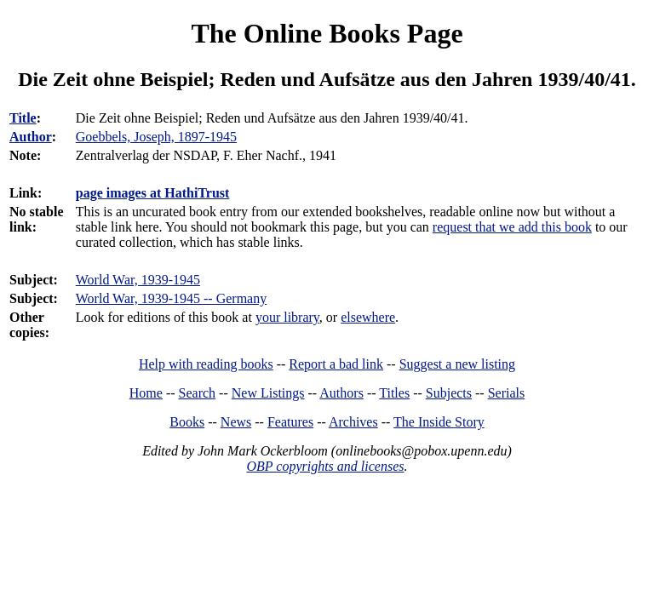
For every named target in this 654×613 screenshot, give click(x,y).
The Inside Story (439, 422)
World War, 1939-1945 (138, 279)
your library (287, 317)
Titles (394, 393)
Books (186, 422)
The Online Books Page (326, 33)
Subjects (449, 393)
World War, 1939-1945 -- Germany (171, 298)
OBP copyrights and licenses (325, 466)
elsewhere (368, 317)
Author (30, 136)
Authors (341, 393)
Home (146, 393)
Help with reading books (206, 364)
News (236, 422)
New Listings (268, 393)
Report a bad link (336, 364)
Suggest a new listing (457, 364)
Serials (506, 393)
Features (290, 422)
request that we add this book (512, 227)
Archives (353, 422)
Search (197, 393)
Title (23, 118)
